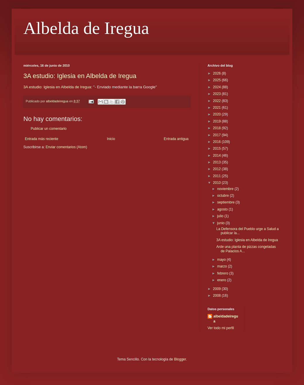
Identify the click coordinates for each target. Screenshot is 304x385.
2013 (217, 162)
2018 (217, 128)
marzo (222, 266)
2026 (217, 73)
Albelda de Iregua (86, 28)
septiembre (226, 202)
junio (221, 223)
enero (222, 280)
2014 (217, 155)
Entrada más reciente (41, 139)
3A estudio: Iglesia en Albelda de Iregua (80, 76)
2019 (217, 121)
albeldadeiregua (225, 318)
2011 (217, 176)
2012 (217, 169)
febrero (223, 273)
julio (220, 216)
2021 (217, 108)
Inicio (111, 139)
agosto (223, 209)
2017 (217, 135)
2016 (217, 142)
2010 (217, 183)
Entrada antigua (176, 139)
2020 (217, 114)
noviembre (225, 189)
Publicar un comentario (49, 129)
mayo (222, 260)
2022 (217, 101)
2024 (217, 87)
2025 (217, 80)
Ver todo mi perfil (221, 328)
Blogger (180, 359)
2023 (217, 94)
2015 (217, 148)
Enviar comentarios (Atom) (66, 147)
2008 (217, 296)
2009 (217, 289)
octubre (223, 196)
